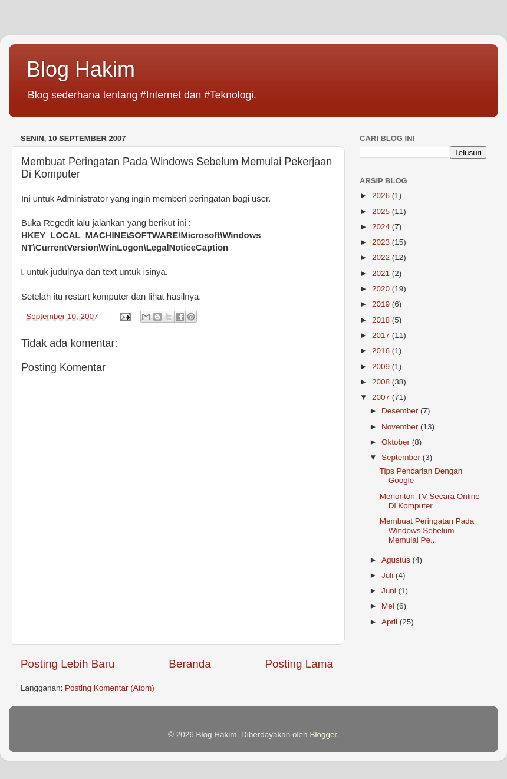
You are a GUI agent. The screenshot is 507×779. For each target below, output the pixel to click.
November (400, 426)
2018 (382, 319)
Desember (400, 410)
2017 (382, 335)
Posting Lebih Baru (68, 664)
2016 (382, 350)
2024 (382, 226)
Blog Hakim (81, 69)
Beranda (189, 664)
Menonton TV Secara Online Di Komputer (430, 501)
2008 (382, 381)
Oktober (396, 442)
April (390, 621)
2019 (382, 304)
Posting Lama (299, 664)
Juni (390, 590)
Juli (388, 575)
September (402, 457)
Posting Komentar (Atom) (109, 687)
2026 (382, 195)
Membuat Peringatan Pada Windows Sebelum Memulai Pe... (427, 530)
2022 (382, 257)
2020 (382, 288)
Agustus (397, 560)
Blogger (323, 734)
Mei (389, 605)
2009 (382, 366)
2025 (382, 211)
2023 (382, 242)
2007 (382, 397)
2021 (382, 273)
